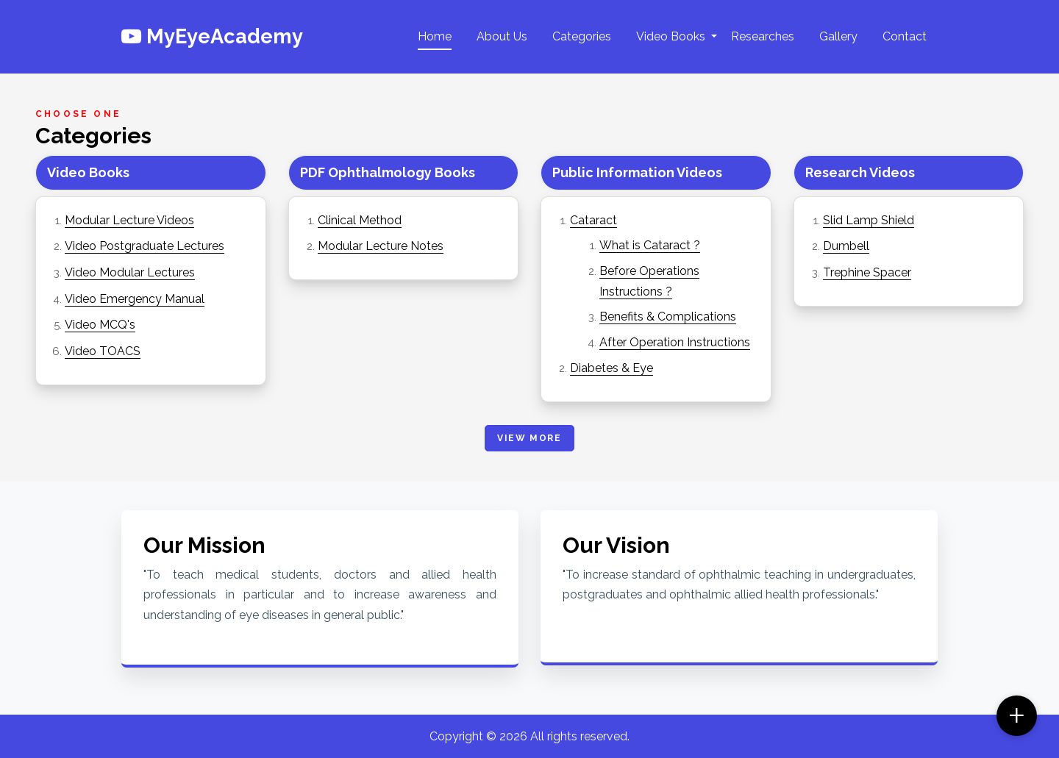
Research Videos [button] (860, 172)
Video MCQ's (100, 325)
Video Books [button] (88, 172)
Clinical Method (360, 220)
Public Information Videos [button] (637, 172)
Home (435, 36)
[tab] (150, 172)
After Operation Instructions (674, 342)
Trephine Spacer (867, 272)
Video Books (672, 36)
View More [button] (529, 438)
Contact (905, 36)
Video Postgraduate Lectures (144, 246)
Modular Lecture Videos (129, 220)
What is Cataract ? (649, 245)
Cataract (593, 220)
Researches (762, 36)
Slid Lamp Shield (868, 220)
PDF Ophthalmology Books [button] (387, 172)
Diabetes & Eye (611, 368)
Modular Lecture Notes (380, 246)
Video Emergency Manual (134, 299)
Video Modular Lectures (130, 272)
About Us (502, 36)
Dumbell (846, 246)
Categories (581, 36)
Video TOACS (102, 351)
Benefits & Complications (667, 316)
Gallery (838, 36)
